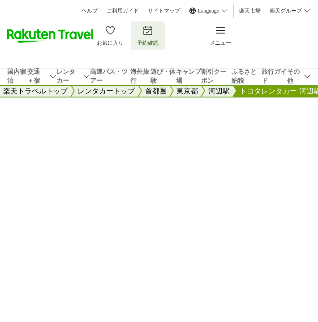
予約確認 (148, 35)
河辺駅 (219, 91)
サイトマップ (164, 11)
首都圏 (156, 91)
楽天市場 (250, 11)
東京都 (187, 91)
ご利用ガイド (123, 11)
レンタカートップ (106, 91)
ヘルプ (90, 11)
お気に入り (110, 35)
